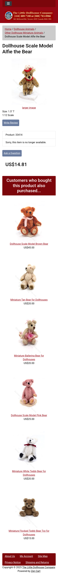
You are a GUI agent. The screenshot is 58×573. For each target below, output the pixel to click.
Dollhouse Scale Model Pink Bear (29, 415)
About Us (10, 556)
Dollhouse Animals (24, 29)
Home (8, 29)
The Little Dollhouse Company (38, 567)
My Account (26, 556)
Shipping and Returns (37, 562)
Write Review (11, 122)
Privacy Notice (13, 562)
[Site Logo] (29, 16)
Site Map (43, 556)
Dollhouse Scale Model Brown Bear (29, 243)
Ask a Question (12, 153)
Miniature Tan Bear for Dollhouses (29, 299)
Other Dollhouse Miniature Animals (24, 32)
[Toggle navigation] (8, 3)
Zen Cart (35, 571)
